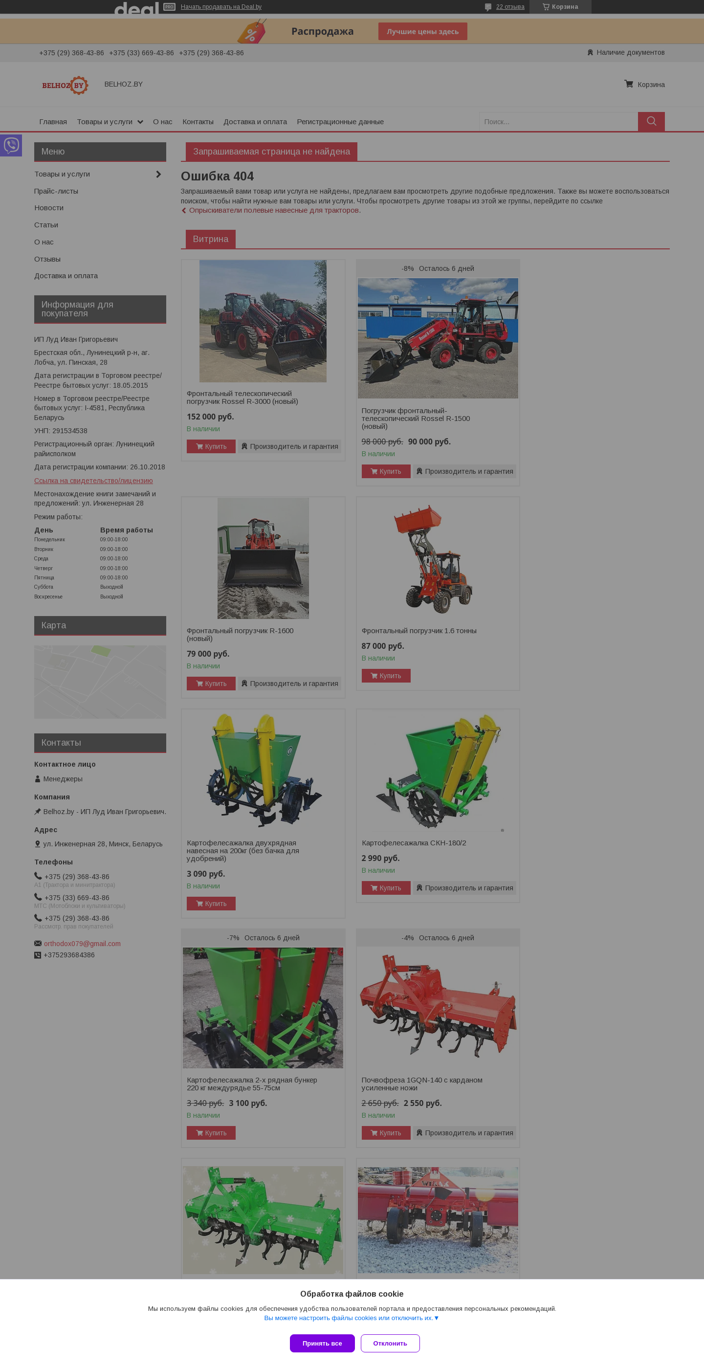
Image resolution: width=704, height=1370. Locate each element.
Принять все (322, 1343)
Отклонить (394, 1343)
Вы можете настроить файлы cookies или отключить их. (348, 1322)
